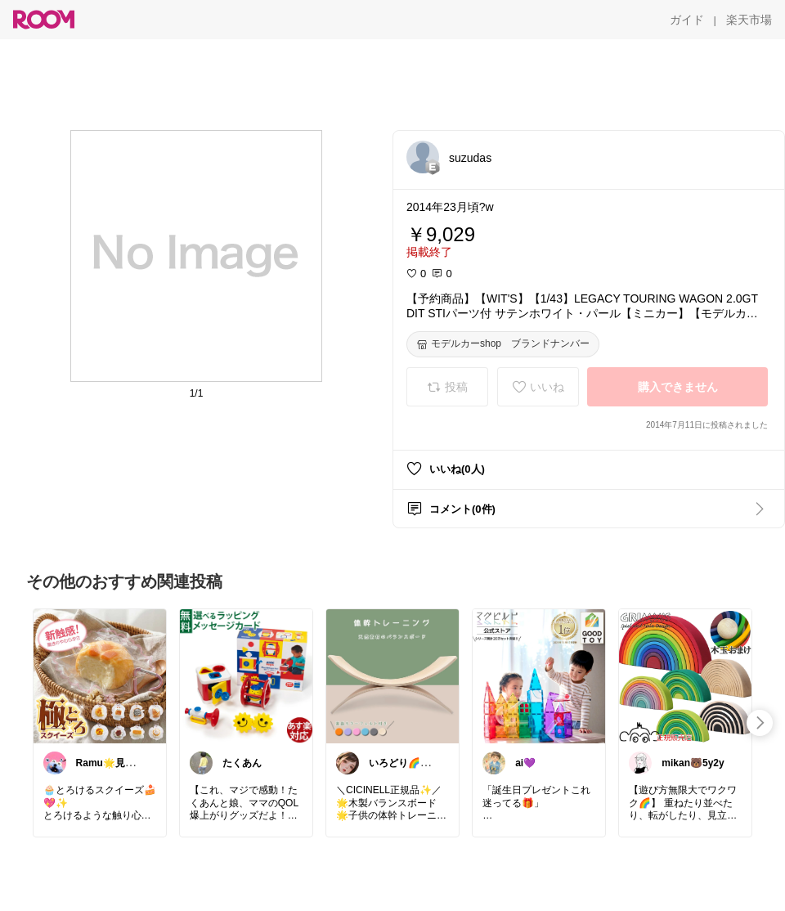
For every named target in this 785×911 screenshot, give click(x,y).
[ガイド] (687, 19)
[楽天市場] (749, 19)
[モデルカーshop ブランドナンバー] (502, 344)
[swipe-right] (760, 723)
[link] (100, 675)
